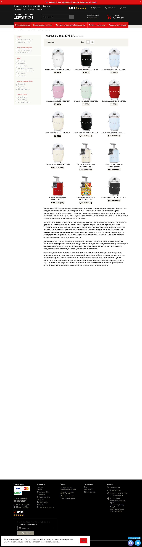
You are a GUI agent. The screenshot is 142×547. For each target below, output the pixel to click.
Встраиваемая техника (68, 489)
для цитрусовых (115, 430)
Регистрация (88, 489)
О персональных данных (45, 507)
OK (83, 541)
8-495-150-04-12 (93, 15)
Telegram (66, 2)
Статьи (23, 6)
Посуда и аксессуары (67, 498)
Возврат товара (42, 502)
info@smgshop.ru (115, 490)
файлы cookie (21, 539)
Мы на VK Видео (21, 505)
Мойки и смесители (66, 496)
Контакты (40, 9)
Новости (16, 6)
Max (59, 2)
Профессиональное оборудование (67, 492)
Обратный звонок (89, 492)
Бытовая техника (66, 487)
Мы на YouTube (21, 507)
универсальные (67, 430)
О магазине (46, 6)
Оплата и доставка (20, 9)
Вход (85, 487)
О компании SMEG (34, 6)
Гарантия (31, 9)
